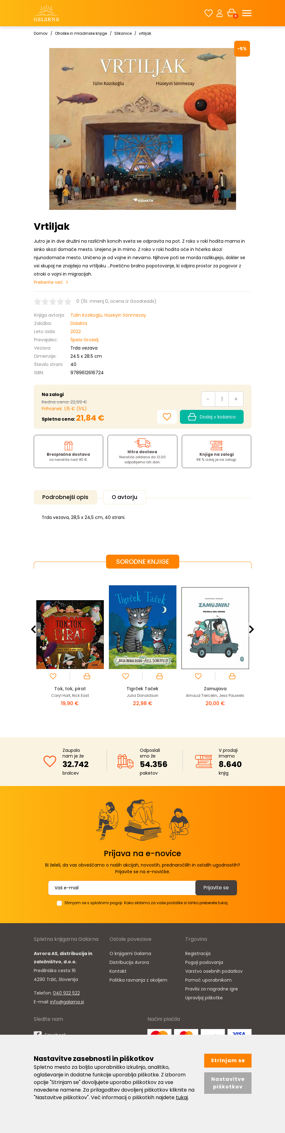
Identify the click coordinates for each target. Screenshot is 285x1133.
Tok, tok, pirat (70, 687)
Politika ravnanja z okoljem (138, 979)
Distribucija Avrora (129, 961)
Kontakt (118, 970)
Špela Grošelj (84, 340)
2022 (75, 331)
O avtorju (130, 497)
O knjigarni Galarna (130, 952)
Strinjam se (228, 1060)
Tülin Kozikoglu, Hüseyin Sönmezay (108, 315)
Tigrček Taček (142, 687)
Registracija (198, 952)
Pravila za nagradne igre (211, 987)
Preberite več (48, 282)
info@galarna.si (67, 1000)
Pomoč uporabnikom (208, 979)
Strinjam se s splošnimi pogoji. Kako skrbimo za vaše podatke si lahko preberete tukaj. (146, 901)
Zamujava (215, 687)
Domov (41, 33)
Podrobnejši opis (67, 497)
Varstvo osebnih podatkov (214, 970)
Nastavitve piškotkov (228, 1082)
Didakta (78, 323)
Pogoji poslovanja (204, 961)
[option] (70, 647)
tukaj (182, 1097)
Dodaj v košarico (211, 417)
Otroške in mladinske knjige (81, 33)
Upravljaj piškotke (204, 996)
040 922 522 (66, 992)
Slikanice (123, 33)
